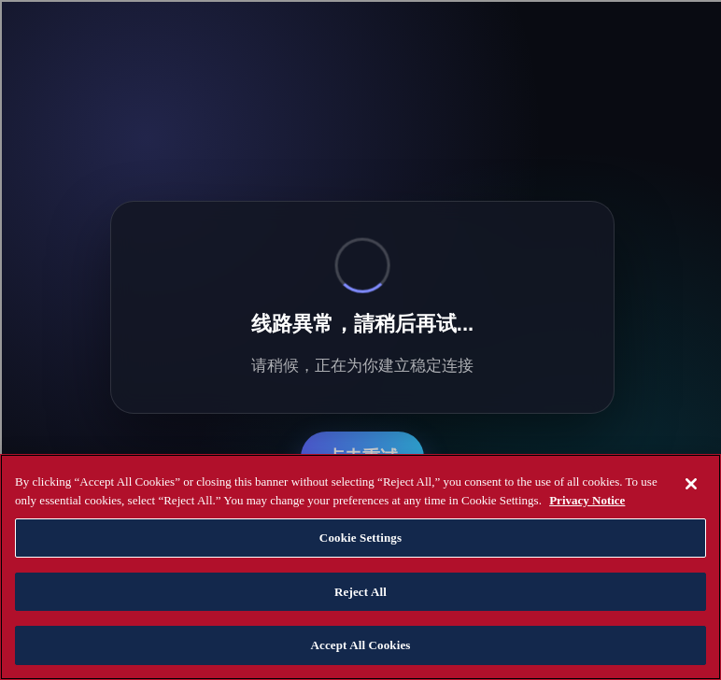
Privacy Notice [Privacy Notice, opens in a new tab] (587, 500)
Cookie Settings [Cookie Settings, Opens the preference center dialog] (360, 538)
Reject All (360, 592)
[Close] (691, 483)
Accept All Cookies (360, 645)
